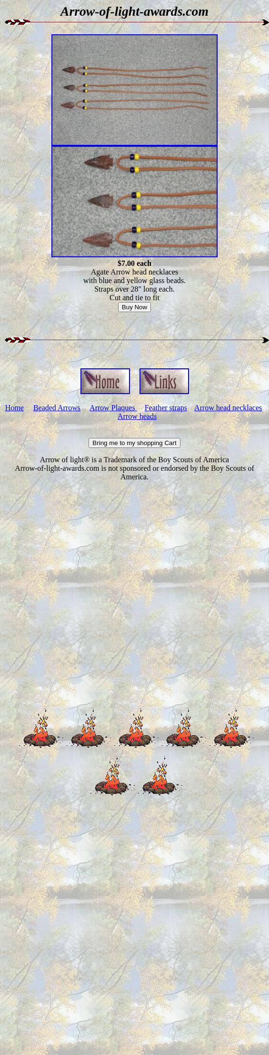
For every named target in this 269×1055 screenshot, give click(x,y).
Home (14, 408)
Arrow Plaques (113, 408)
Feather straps (166, 408)
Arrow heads (137, 416)
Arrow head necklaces (228, 408)
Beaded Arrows (56, 408)
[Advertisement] (133, 595)
